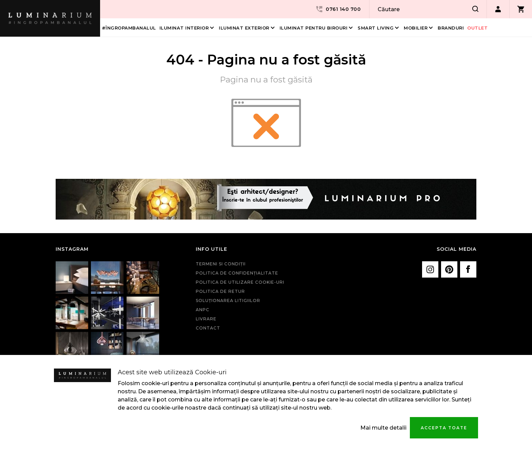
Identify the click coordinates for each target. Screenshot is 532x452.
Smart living (376, 28)
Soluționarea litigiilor (228, 300)
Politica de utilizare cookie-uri (240, 282)
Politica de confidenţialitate (237, 273)
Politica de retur (220, 291)
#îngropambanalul (129, 28)
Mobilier (416, 28)
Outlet (477, 28)
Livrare (206, 318)
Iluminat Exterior (244, 28)
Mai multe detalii (383, 428)
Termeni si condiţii (221, 263)
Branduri (451, 28)
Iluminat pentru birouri (314, 28)
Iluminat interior (184, 28)
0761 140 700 (338, 9)
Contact (208, 328)
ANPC (202, 309)
